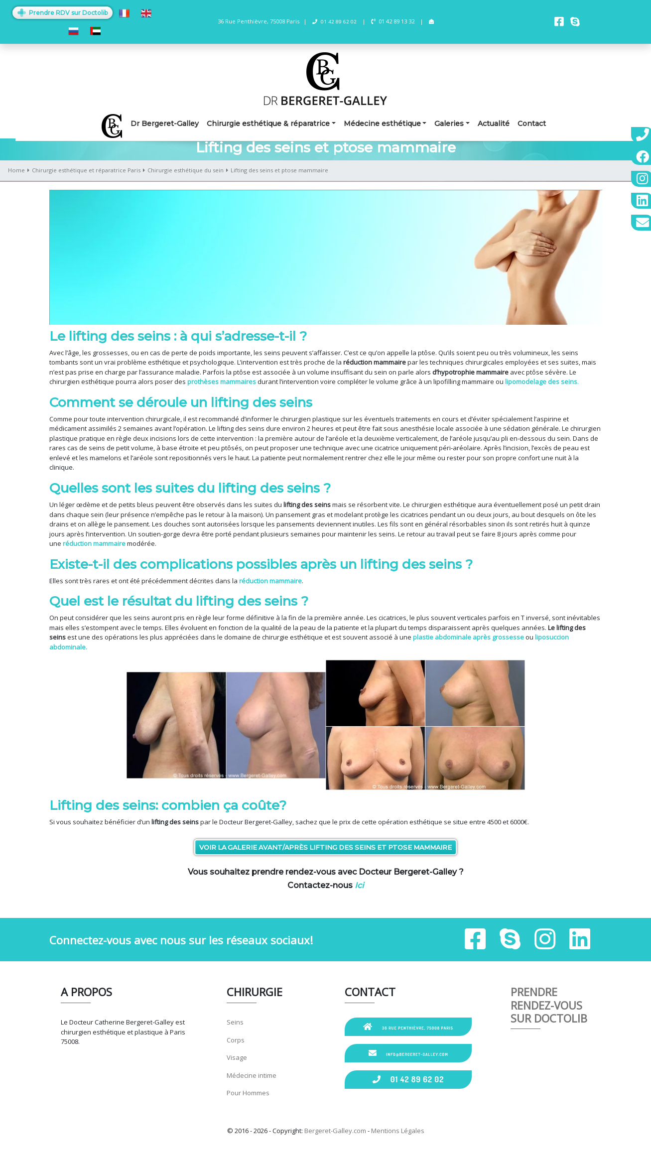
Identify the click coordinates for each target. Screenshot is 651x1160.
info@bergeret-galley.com (408, 1053)
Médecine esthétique (382, 123)
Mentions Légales (397, 1130)
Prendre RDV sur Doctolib (62, 12)
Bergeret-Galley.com (335, 1130)
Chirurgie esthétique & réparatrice (268, 123)
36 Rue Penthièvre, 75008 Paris (408, 1027)
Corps (236, 1039)
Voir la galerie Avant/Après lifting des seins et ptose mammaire (325, 847)
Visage (237, 1057)
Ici (359, 885)
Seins (235, 1022)
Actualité (494, 123)
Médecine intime (251, 1075)
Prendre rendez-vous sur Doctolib (549, 1005)
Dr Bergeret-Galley (164, 123)
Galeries (449, 123)
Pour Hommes (248, 1092)
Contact (532, 123)
